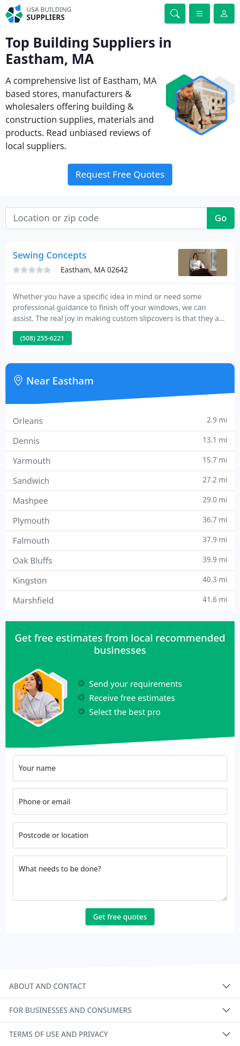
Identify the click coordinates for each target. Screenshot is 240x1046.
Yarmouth (120, 460)
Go (221, 218)
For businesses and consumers (70, 1010)
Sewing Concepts (49, 255)
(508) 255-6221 (42, 338)
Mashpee (120, 500)
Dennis (120, 440)
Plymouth (120, 520)
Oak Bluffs (120, 560)
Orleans (120, 420)
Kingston (120, 580)
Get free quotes (120, 917)
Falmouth (120, 540)
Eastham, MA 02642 (94, 270)
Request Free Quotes (120, 174)
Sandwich (120, 480)
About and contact (47, 986)
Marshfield (120, 600)
